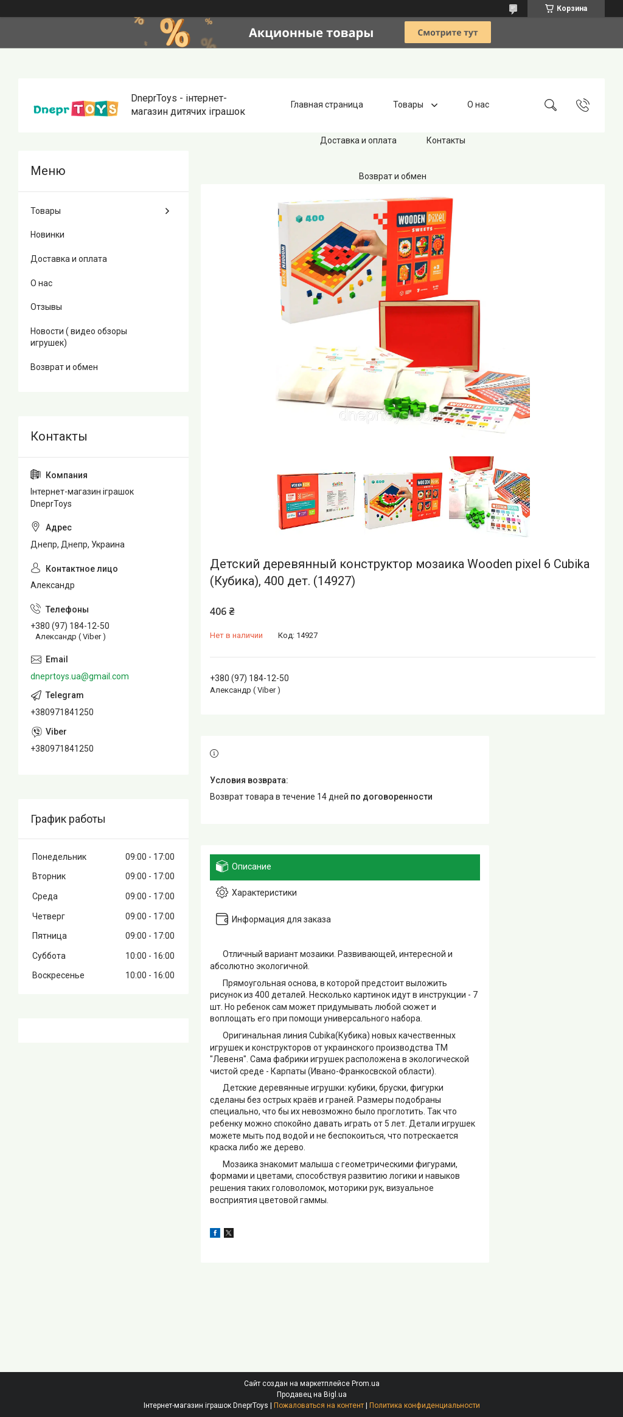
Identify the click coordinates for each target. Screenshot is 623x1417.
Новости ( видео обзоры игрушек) (78, 337)
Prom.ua (366, 1383)
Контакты (445, 140)
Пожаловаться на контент (319, 1405)
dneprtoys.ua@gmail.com (79, 676)
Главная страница (327, 105)
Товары (409, 105)
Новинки (47, 234)
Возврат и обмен (392, 176)
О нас (478, 105)
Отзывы (46, 307)
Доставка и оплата (358, 140)
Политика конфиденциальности (424, 1405)
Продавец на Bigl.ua (312, 1394)
